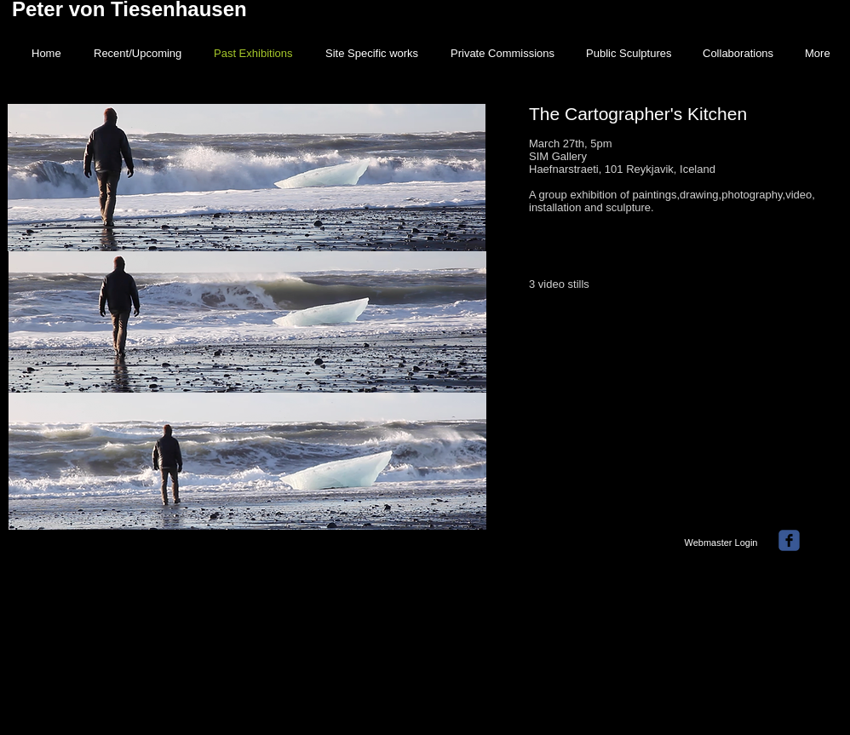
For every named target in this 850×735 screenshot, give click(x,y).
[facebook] (789, 540)
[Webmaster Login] (721, 542)
